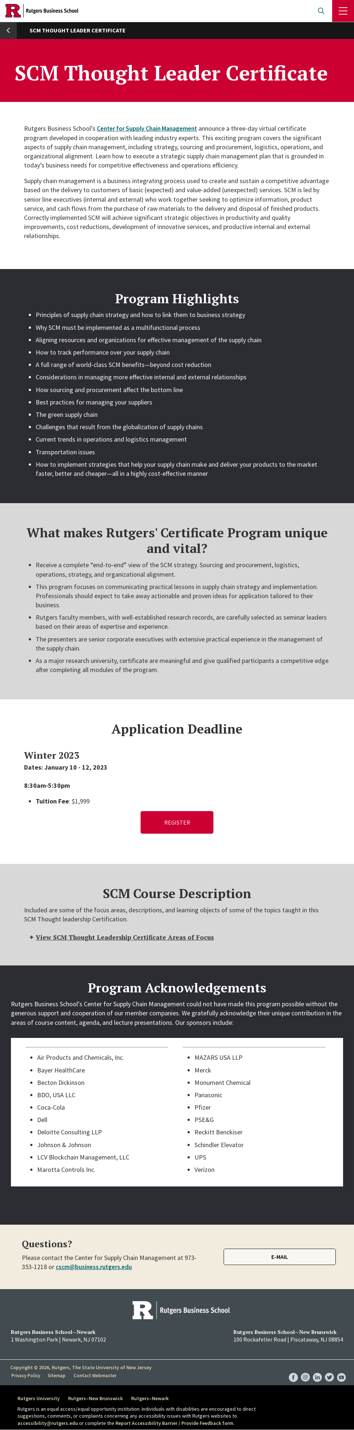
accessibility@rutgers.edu (47, 1423)
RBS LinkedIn (317, 1370)
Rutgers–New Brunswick (97, 1398)
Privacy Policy (26, 1375)
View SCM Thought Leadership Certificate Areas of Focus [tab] (125, 937)
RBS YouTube (341, 1370)
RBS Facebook (293, 1370)
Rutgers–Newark (153, 1398)
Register (177, 822)
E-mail (279, 1257)
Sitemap (57, 1375)
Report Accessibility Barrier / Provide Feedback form (174, 1423)
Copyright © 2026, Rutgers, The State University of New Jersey (81, 1367)
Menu (343, 11)
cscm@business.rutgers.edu (95, 1267)
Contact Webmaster (95, 1375)
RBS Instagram (305, 1370)
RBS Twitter (329, 1370)
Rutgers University (38, 1398)
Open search (321, 11)
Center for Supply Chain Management (150, 128)
